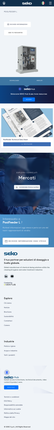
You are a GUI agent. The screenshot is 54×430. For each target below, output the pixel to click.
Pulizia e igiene (16, 346)
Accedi (29, 99)
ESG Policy (9, 401)
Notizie (14, 307)
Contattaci (15, 321)
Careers (14, 325)
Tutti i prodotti (15, 355)
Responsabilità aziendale (13, 405)
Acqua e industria (16, 350)
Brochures (14, 312)
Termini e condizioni (12, 397)
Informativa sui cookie (12, 409)
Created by (10, 283)
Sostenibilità (15, 316)
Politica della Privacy (12, 413)
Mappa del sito (10, 417)
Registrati (11, 387)
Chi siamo (14, 303)
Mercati (40, 80)
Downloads (14, 80)
